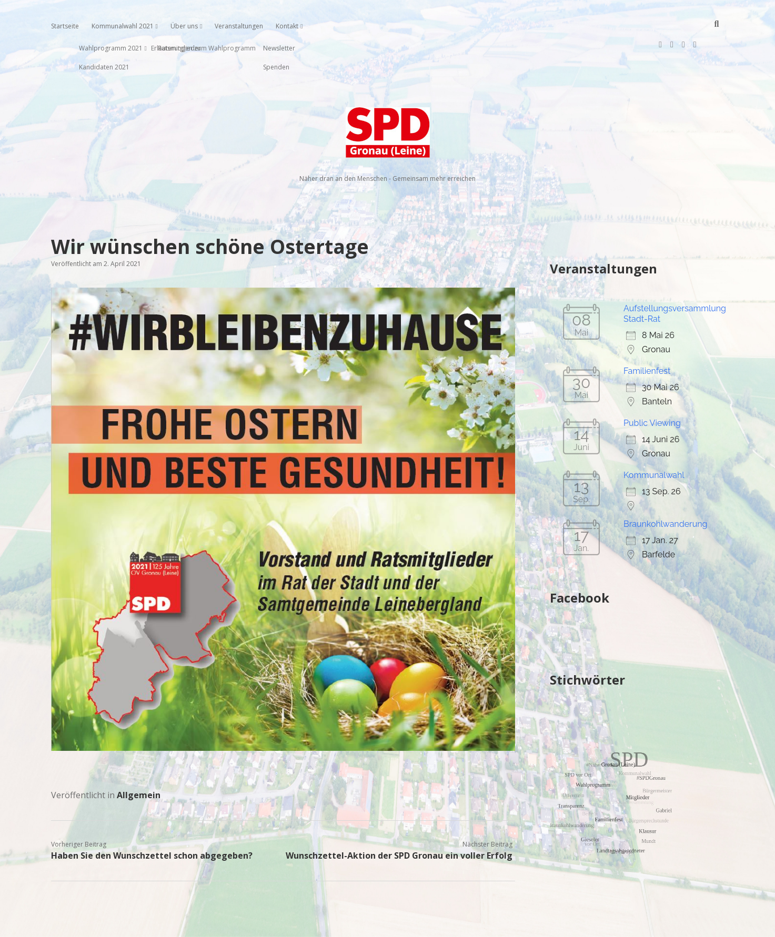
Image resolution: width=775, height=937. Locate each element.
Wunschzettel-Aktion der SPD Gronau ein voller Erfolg (399, 822)
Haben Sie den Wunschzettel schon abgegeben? (152, 822)
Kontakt (287, 26)
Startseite (65, 26)
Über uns (184, 26)
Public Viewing (652, 389)
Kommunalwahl (654, 441)
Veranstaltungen (239, 26)
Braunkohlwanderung (665, 490)
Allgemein (138, 761)
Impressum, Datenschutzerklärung (387, 924)
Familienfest (646, 337)
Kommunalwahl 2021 (123, 26)
